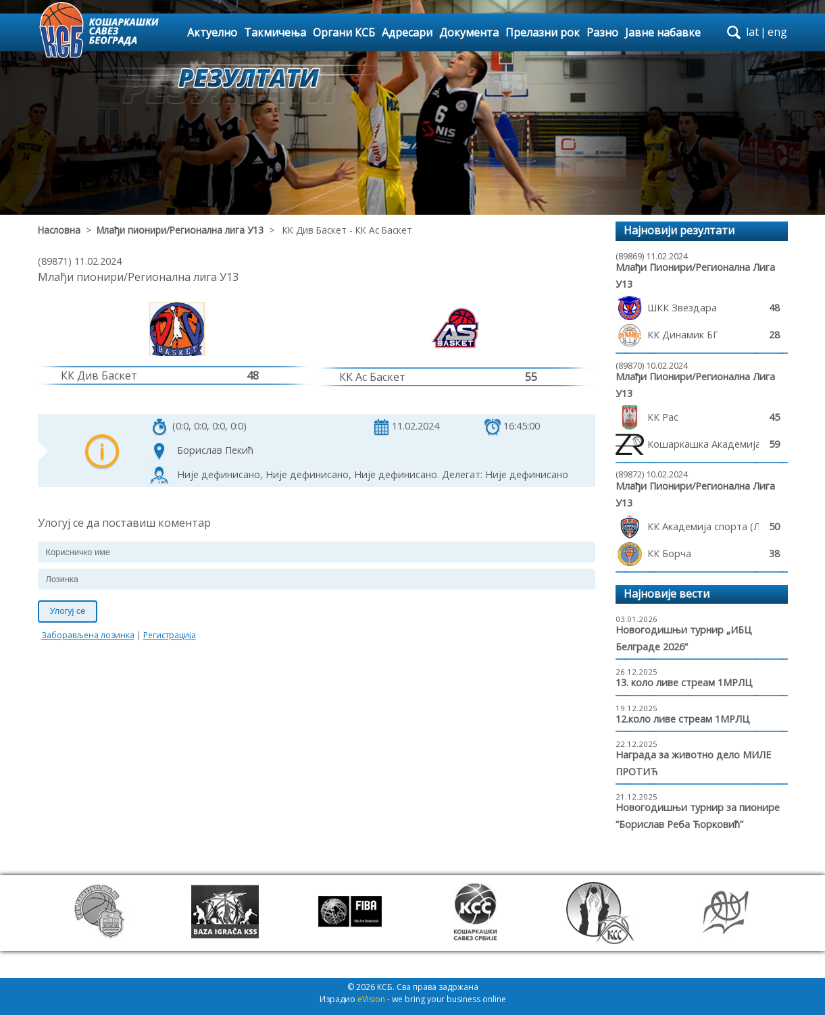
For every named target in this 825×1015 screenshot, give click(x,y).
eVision (371, 999)
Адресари (407, 32)
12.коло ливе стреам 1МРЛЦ (683, 718)
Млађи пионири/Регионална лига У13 (180, 230)
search (734, 32)
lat (752, 31)
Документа (469, 32)
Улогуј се (68, 611)
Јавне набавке (663, 32)
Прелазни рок (542, 32)
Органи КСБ (344, 32)
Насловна (59, 230)
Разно (602, 32)
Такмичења (275, 32)
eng (777, 31)
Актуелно (212, 32)
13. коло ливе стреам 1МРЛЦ (684, 682)
